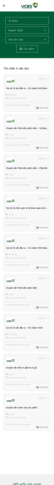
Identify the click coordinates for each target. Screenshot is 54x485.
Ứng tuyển (43, 108)
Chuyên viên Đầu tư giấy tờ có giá (21, 368)
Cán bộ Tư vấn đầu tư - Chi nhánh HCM (24, 328)
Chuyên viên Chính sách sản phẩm (21, 407)
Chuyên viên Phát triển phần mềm (21, 288)
